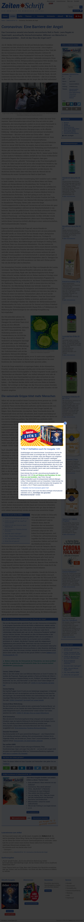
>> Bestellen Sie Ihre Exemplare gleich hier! (35, 488)
